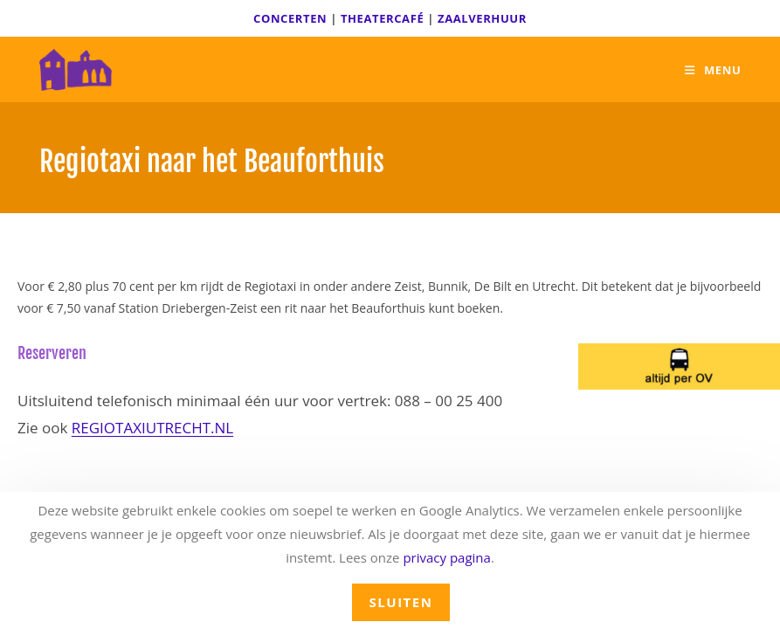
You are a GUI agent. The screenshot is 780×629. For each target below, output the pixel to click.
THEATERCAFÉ (382, 18)
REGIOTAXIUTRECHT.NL (152, 428)
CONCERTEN (290, 18)
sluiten (401, 602)
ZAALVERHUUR (482, 18)
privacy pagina (447, 557)
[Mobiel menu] (713, 70)
